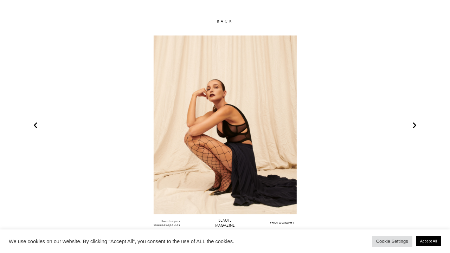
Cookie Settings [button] (392, 241)
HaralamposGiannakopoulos (167, 223)
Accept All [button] (428, 241)
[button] (35, 125)
